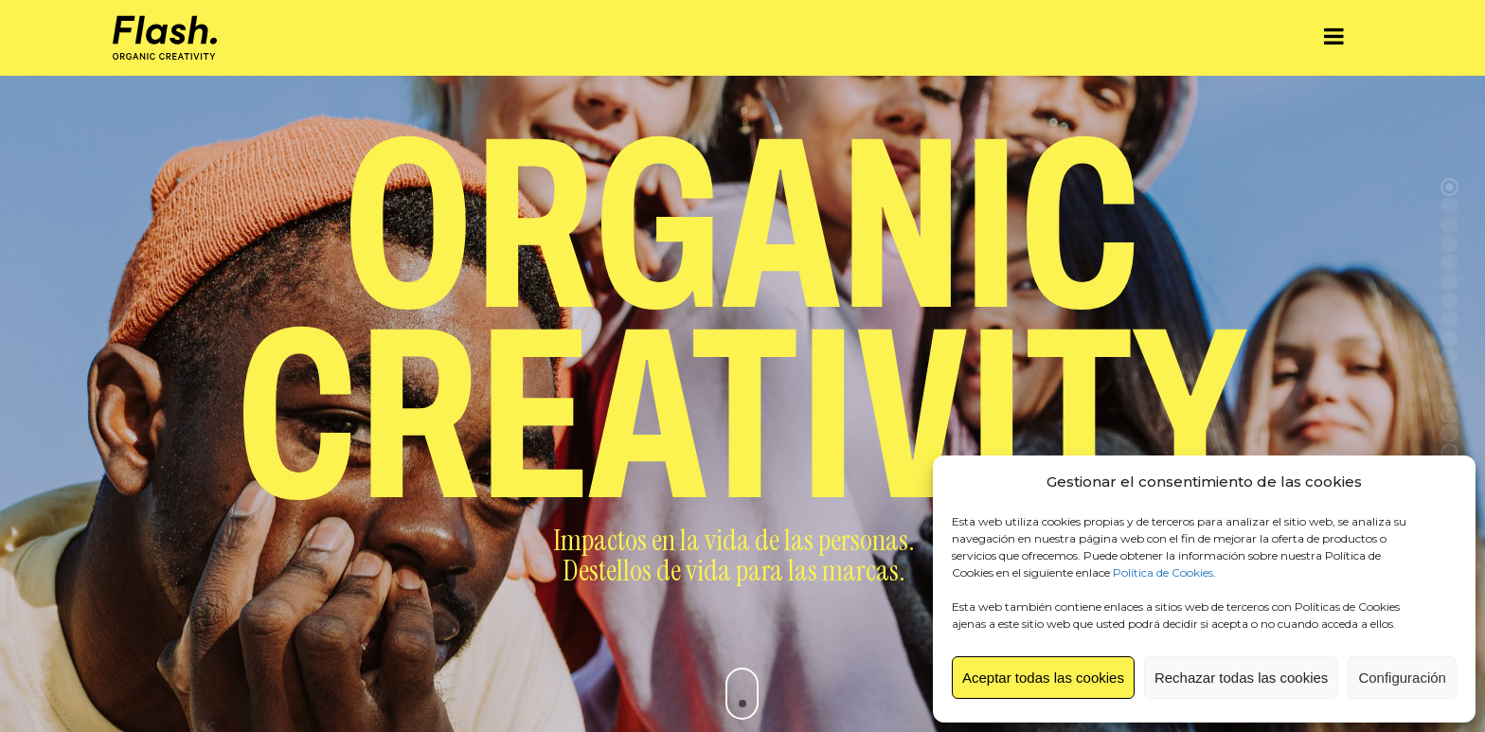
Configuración (1402, 678)
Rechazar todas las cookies (1241, 678)
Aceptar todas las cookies (1043, 678)
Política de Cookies (1163, 572)
